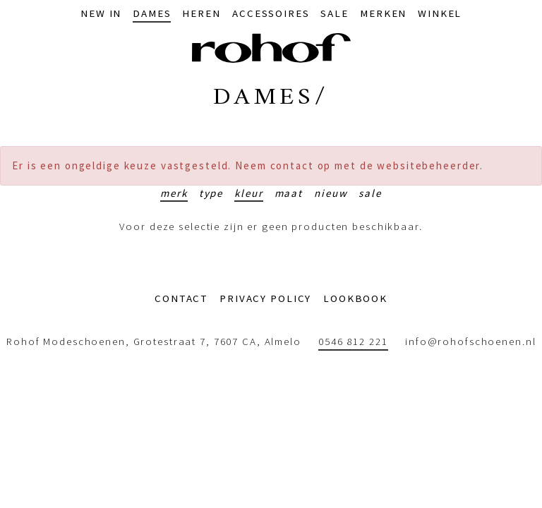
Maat (289, 193)
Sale (370, 193)
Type (211, 193)
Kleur (248, 193)
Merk (174, 193)
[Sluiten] (525, 166)
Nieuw (330, 193)
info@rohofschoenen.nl (470, 341)
